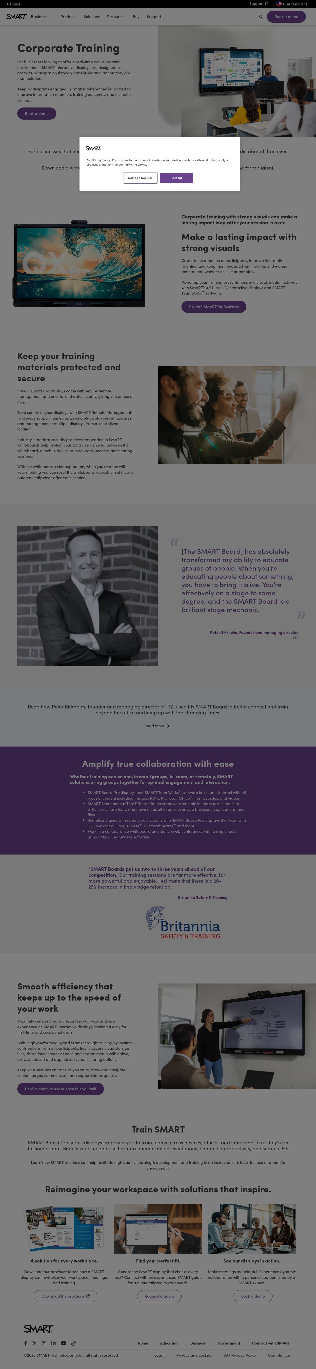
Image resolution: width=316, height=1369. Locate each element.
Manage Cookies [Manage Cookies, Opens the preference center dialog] (140, 178)
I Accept (176, 178)
